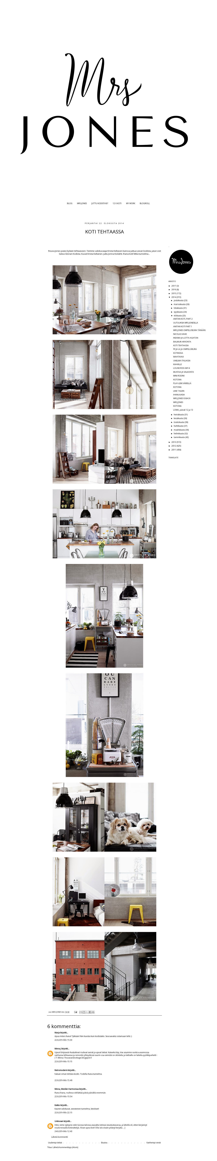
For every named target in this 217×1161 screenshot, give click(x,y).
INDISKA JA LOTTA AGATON (185, 337)
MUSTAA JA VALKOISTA (183, 372)
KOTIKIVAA (178, 353)
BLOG (69, 203)
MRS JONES (82, 203)
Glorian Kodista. (73, 253)
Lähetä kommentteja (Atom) (65, 1147)
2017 (174, 285)
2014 (174, 297)
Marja (57, 1032)
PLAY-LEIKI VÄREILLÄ (182, 383)
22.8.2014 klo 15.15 (63, 1061)
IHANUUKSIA (179, 394)
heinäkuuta (179, 414)
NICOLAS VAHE (180, 334)
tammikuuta (179, 437)
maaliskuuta (179, 429)
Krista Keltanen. (95, 253)
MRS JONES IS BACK (181, 398)
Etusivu (104, 1142)
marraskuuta (180, 304)
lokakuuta (178, 308)
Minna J (58, 1048)
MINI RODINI (178, 375)
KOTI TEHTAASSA (181, 345)
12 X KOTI (117, 203)
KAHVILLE (177, 364)
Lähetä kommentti (59, 1137)
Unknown (59, 1121)
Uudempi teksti (55, 1142)
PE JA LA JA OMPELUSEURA (185, 349)
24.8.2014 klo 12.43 (63, 1131)
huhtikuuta (179, 426)
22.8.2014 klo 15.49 (63, 1080)
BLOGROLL (145, 203)
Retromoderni (61, 1070)
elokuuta (178, 315)
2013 (174, 442)
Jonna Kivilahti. (115, 253)
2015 (174, 293)
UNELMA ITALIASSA (181, 360)
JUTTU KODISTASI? (99, 203)
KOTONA (177, 379)
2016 (174, 289)
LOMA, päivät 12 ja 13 (183, 409)
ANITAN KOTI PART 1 (182, 326)
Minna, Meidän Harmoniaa (67, 1089)
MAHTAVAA (178, 356)
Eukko (57, 1105)
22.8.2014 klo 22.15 (63, 1112)
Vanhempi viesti (153, 1142)
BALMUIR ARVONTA (182, 341)
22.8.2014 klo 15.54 (63, 1096)
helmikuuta (179, 433)
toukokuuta (179, 422)
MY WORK (130, 203)
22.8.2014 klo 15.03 (63, 1040)
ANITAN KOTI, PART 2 (183, 318)
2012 (174, 445)
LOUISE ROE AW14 (181, 368)
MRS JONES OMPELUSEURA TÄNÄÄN (189, 330)
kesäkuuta (178, 418)
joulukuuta (179, 300)
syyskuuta (178, 311)
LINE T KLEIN (178, 391)
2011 (174, 449)
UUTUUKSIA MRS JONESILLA (185, 322)
